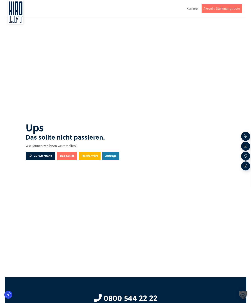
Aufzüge (111, 156)
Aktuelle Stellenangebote (222, 8)
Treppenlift (67, 156)
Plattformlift (90, 156)
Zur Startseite (40, 156)
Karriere (192, 8)
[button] (243, 295)
